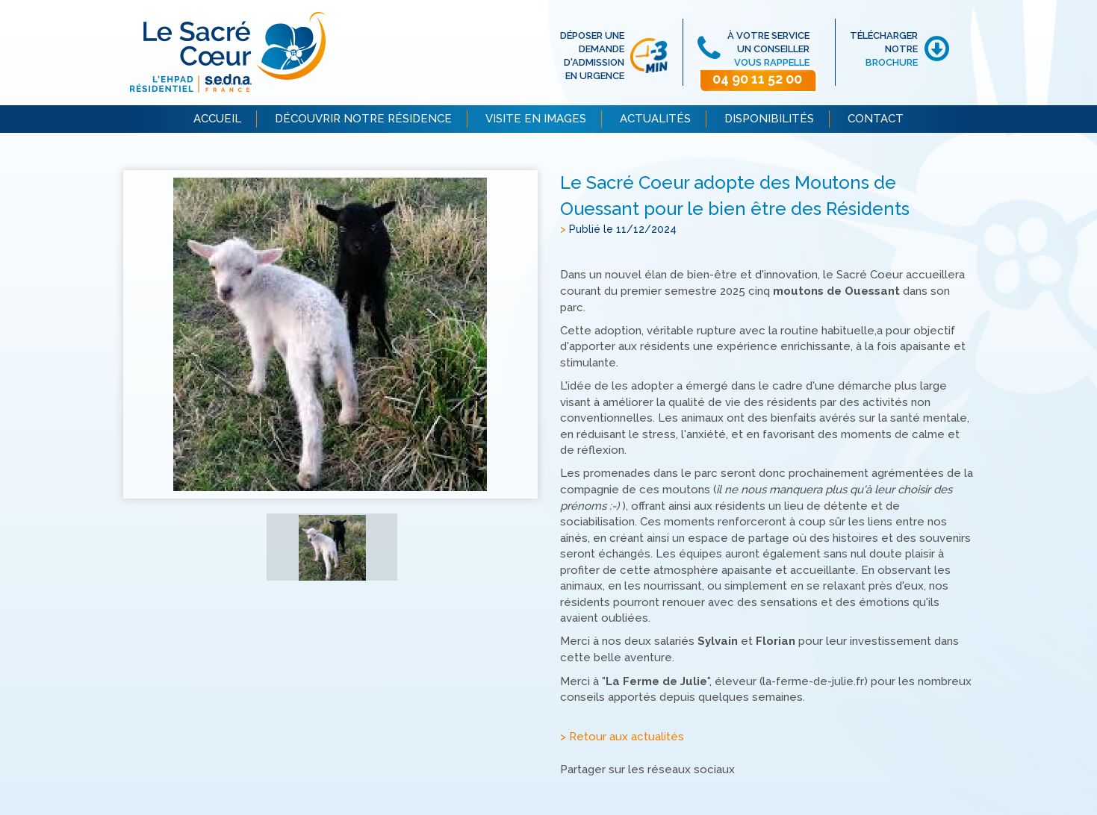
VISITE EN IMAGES (535, 118)
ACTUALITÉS (655, 118)
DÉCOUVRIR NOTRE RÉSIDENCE (363, 118)
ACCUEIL (217, 118)
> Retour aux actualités (622, 737)
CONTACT (876, 118)
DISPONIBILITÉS (769, 118)
